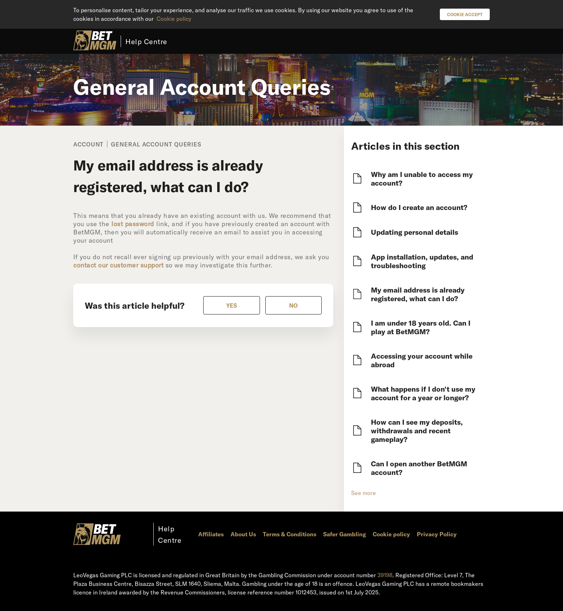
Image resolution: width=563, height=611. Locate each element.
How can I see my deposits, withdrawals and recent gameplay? (417, 430)
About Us (243, 534)
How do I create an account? (419, 207)
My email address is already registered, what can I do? (418, 294)
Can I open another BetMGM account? (419, 467)
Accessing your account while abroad (422, 360)
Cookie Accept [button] (465, 14)
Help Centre (146, 41)
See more (363, 492)
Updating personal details (414, 232)
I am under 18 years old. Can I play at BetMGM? (420, 327)
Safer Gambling (344, 534)
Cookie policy (174, 18)
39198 (384, 575)
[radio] (231, 305)
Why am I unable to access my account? (422, 178)
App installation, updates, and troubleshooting (422, 261)
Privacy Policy (437, 534)
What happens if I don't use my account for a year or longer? (423, 393)
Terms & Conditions (289, 534)
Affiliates (211, 534)
